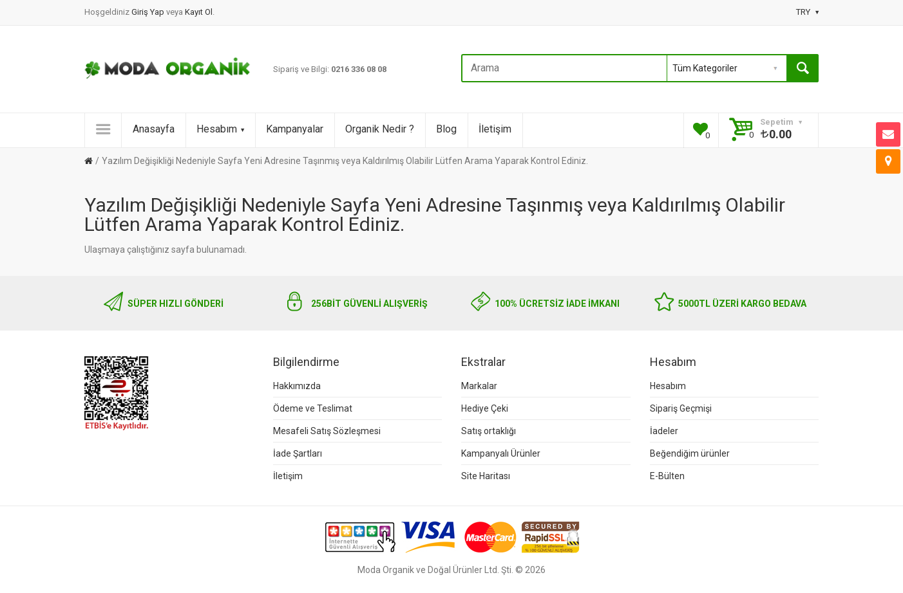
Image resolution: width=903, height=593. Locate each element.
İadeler (664, 431)
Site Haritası (485, 476)
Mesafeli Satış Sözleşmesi (327, 431)
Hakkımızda (297, 386)
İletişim (495, 129)
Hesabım (220, 129)
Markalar (479, 386)
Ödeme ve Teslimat (312, 408)
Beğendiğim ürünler (690, 453)
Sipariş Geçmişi (681, 408)
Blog (446, 129)
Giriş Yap (148, 12)
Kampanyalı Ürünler (500, 453)
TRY (807, 12)
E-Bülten (667, 476)
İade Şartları (297, 453)
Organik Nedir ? (379, 129)
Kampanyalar (294, 129)
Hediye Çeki (484, 408)
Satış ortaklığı (488, 431)
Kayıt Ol (199, 12)
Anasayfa (154, 129)
